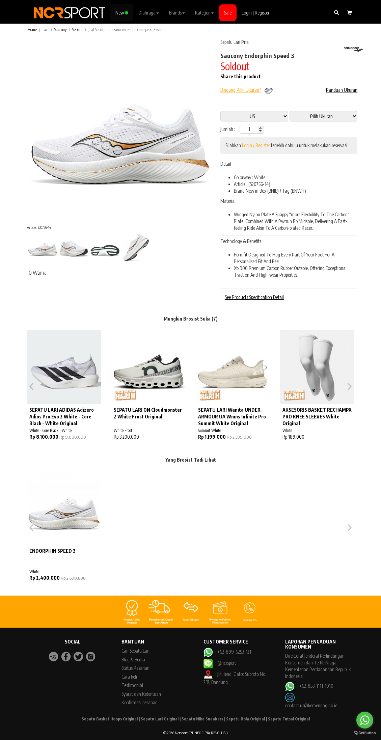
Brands (177, 13)
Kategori (204, 13)
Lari (46, 29)
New (121, 13)
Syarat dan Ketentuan (141, 694)
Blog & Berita (133, 659)
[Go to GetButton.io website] (365, 733)
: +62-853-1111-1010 (309, 686)
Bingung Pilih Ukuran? (240, 90)
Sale (228, 13)
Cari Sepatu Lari (135, 651)
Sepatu (77, 29)
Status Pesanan (135, 668)
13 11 (323, 116)
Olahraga (148, 13)
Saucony (60, 29)
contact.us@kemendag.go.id (311, 705)
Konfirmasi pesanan (139, 702)
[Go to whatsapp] (364, 720)
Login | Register (255, 13)
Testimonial (132, 685)
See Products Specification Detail (254, 297)
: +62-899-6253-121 (227, 652)
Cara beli (129, 677)
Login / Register (256, 145)
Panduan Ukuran (341, 90)
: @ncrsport (219, 663)
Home (32, 29)
